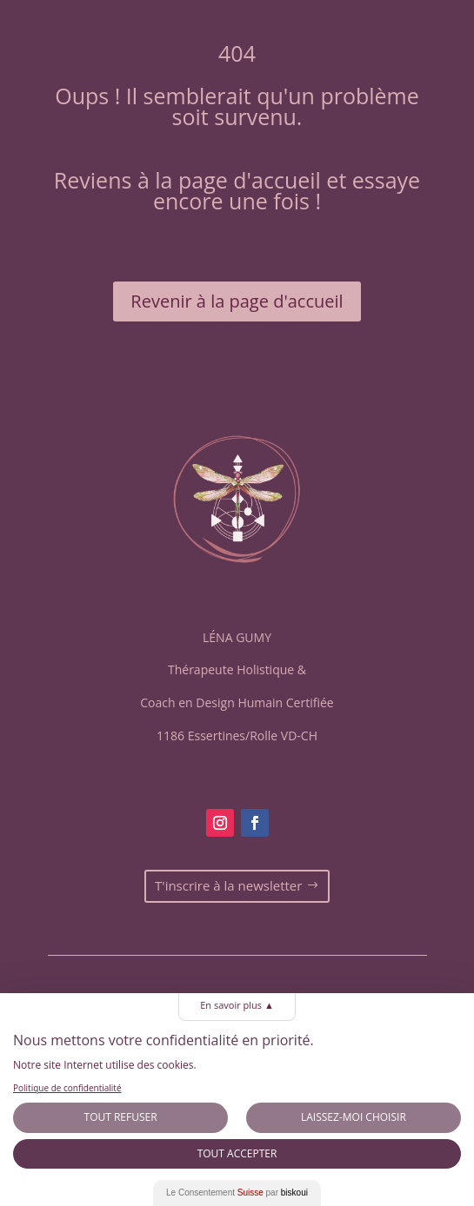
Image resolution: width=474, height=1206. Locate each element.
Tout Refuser (120, 1117)
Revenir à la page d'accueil (236, 301)
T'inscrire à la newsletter (228, 885)
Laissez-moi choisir (353, 1117)
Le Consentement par (237, 1192)
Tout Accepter (237, 1153)
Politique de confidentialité (67, 1088)
